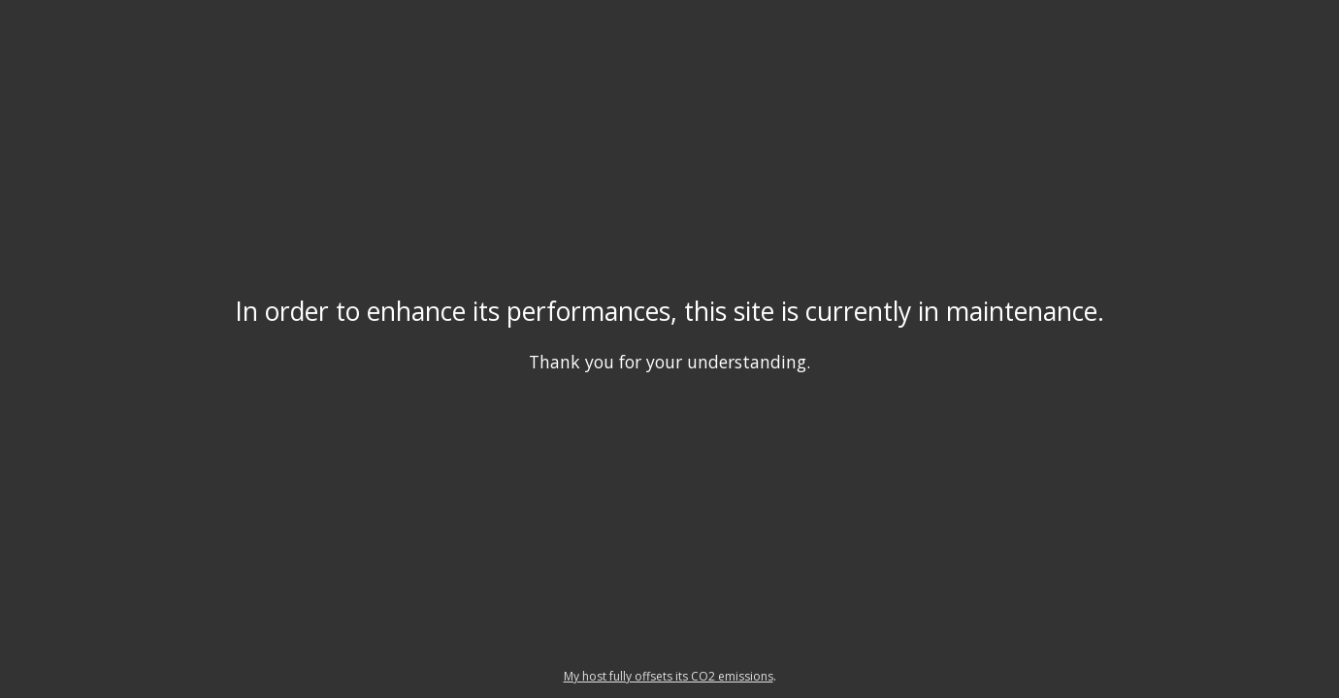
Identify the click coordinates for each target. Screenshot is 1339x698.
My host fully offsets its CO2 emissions (668, 676)
